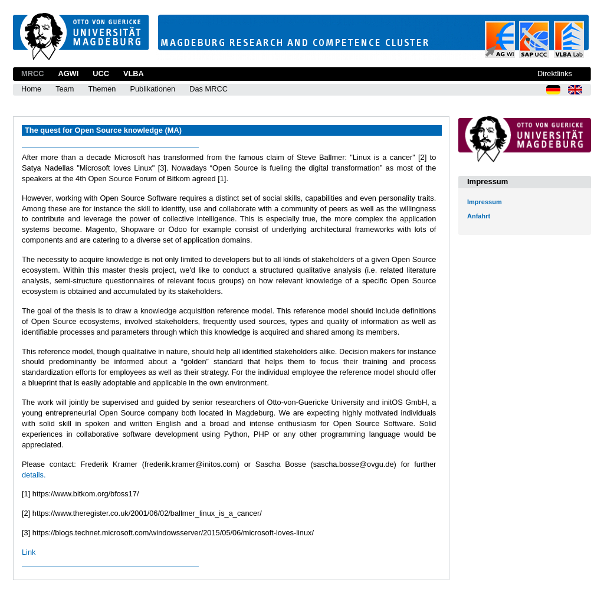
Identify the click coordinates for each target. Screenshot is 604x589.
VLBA (133, 73)
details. (34, 474)
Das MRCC (208, 88)
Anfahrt (478, 216)
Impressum (484, 201)
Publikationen (152, 88)
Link (28, 552)
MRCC (32, 73)
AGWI (68, 73)
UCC (101, 73)
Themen (102, 88)
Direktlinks (554, 73)
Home (31, 88)
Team (64, 88)
